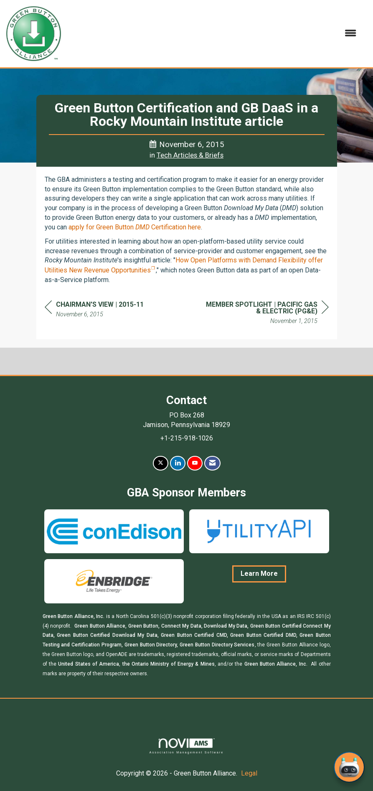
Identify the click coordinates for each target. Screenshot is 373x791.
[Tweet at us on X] (160, 463)
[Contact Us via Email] (212, 463)
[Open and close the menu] (212, 34)
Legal (249, 773)
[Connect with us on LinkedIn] (177, 463)
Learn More (259, 573)
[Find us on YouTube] (195, 463)
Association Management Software (186, 746)
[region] (266, 314)
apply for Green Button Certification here (135, 227)
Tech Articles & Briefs (190, 155)
